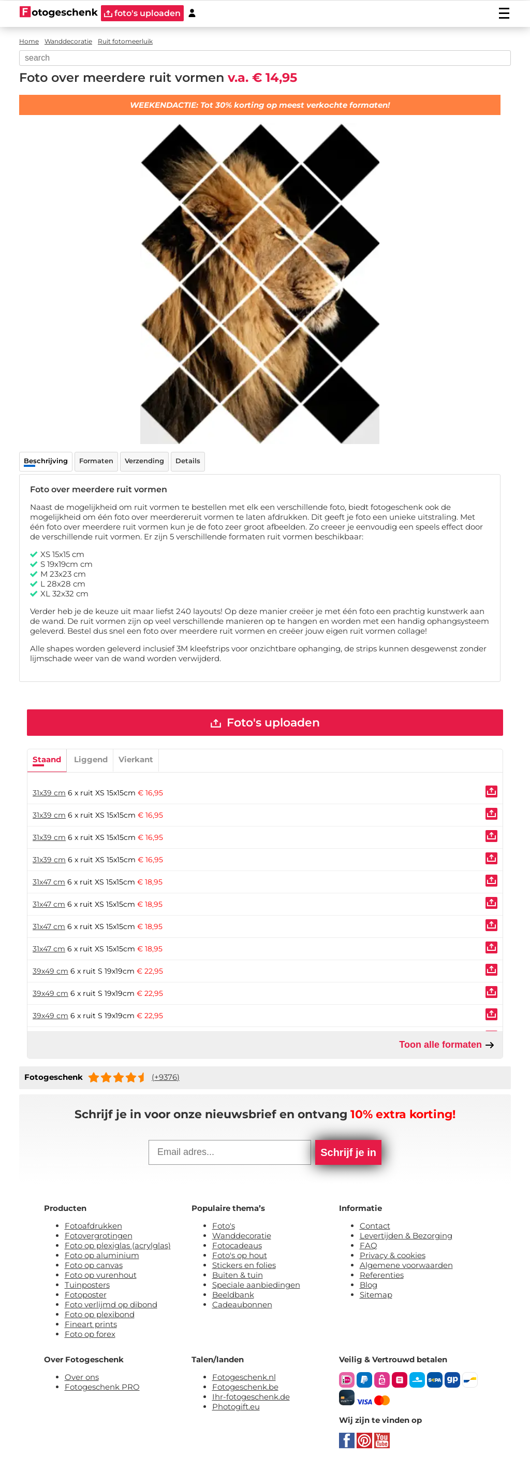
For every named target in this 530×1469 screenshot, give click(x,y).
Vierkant (136, 759)
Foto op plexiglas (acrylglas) (118, 1246)
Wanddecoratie (241, 1236)
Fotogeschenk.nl (244, 1377)
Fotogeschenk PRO (102, 1387)
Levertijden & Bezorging (406, 1236)
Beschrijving (46, 461)
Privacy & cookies (392, 1256)
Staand (47, 759)
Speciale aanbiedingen (256, 1285)
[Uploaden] (491, 791)
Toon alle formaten (447, 1044)
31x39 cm (49, 792)
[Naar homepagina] (59, 13)
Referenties (382, 1275)
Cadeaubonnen (242, 1305)
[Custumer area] (192, 13)
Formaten (96, 461)
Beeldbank (233, 1295)
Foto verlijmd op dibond (111, 1305)
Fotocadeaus (237, 1246)
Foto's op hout (239, 1256)
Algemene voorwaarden (406, 1266)
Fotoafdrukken (93, 1226)
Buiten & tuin (237, 1275)
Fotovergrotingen (98, 1236)
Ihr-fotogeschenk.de (251, 1397)
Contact (375, 1226)
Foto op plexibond (100, 1315)
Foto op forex (90, 1334)
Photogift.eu (236, 1407)
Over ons (82, 1377)
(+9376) (166, 1077)
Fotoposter (86, 1295)
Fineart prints (91, 1325)
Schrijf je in (348, 1153)
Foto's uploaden (265, 723)
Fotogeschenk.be (245, 1387)
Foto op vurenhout (101, 1275)
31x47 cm (49, 882)
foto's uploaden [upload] (142, 13)
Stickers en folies (244, 1266)
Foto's (223, 1226)
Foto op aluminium (102, 1256)
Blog (368, 1285)
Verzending (144, 461)
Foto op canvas (94, 1266)
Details (187, 461)
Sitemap (376, 1295)
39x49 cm (50, 971)
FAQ (368, 1246)
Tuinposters (87, 1285)
